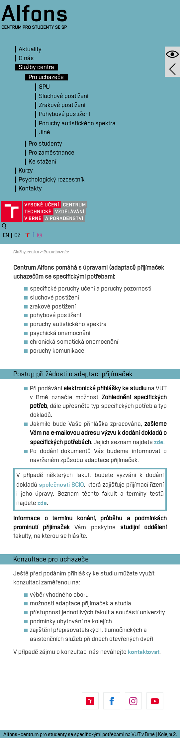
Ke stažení (42, 162)
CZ (17, 235)
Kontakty (30, 188)
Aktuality (30, 49)
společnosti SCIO (61, 484)
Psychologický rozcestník (52, 180)
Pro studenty (45, 144)
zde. (159, 441)
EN (6, 235)
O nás (26, 58)
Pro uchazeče (46, 77)
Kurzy (26, 171)
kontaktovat (143, 651)
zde (42, 502)
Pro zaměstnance (51, 153)
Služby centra (36, 67)
